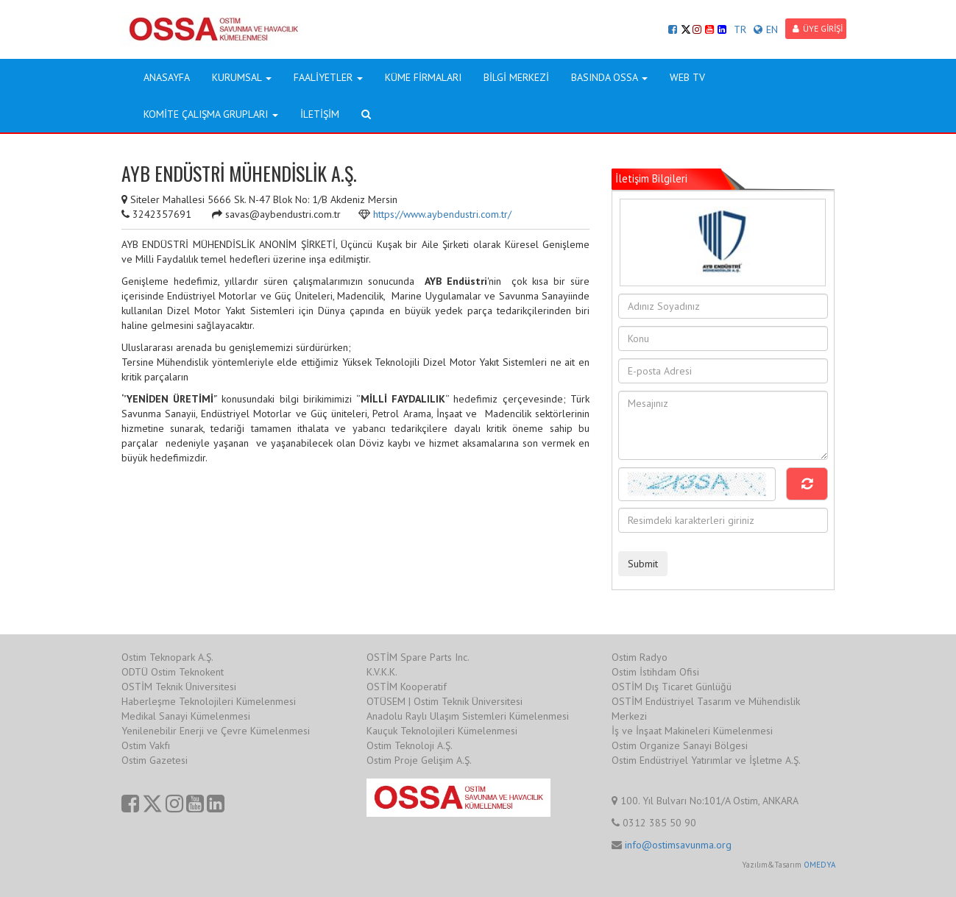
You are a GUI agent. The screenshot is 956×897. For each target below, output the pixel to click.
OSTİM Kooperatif (407, 686)
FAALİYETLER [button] (328, 77)
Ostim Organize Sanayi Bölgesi (680, 745)
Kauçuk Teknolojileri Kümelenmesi (442, 730)
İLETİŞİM (319, 114)
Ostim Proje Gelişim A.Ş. (419, 760)
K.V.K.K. (382, 671)
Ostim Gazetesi (154, 760)
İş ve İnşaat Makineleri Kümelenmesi (692, 730)
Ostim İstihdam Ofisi (655, 671)
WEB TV (687, 77)
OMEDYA (819, 864)
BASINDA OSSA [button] (609, 77)
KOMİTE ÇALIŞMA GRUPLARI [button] (211, 114)
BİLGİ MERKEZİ (516, 77)
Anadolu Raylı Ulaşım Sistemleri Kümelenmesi (468, 716)
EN (766, 29)
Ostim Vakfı (145, 745)
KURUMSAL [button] (242, 77)
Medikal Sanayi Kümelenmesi (185, 716)
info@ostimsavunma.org (678, 844)
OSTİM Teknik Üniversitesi (178, 686)
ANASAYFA (167, 77)
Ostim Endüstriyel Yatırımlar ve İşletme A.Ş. (706, 760)
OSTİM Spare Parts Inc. (418, 657)
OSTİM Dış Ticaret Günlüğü (672, 686)
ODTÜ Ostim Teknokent (172, 671)
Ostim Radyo (640, 657)
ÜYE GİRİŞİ (818, 28)
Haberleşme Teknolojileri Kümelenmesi (208, 701)
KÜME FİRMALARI (423, 77)
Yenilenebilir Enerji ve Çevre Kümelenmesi (215, 730)
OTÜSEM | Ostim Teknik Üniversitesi (445, 701)
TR (740, 29)
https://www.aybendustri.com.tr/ (442, 214)
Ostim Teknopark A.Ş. (167, 657)
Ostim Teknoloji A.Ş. (410, 745)
